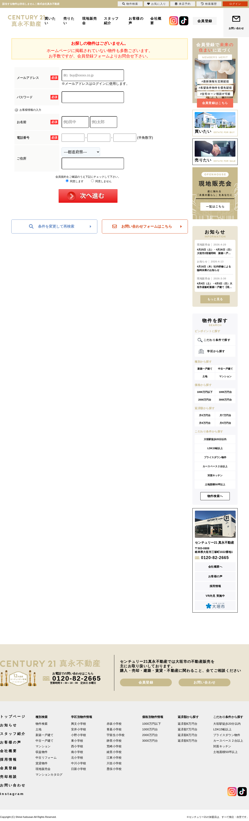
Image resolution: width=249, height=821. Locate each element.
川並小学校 (114, 763)
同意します (75, 181)
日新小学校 (78, 769)
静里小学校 (114, 740)
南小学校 (77, 752)
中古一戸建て (225, 368)
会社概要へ (215, 566)
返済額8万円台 (187, 735)
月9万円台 (225, 423)
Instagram (12, 793)
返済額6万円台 (187, 723)
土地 (204, 376)
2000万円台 (204, 399)
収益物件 (42, 752)
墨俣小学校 (114, 769)
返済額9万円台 (187, 740)
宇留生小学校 (116, 735)
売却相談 (8, 776)
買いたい (50, 21)
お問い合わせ (236, 28)
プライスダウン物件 (215, 457)
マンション (225, 376)
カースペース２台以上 (215, 466)
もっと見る (215, 299)
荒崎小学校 (114, 746)
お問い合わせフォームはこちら (142, 226)
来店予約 (183, 3)
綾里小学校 (114, 752)
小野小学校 (78, 735)
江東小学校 (114, 757)
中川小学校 (78, 763)
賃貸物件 (42, 763)
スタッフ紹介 (111, 21)
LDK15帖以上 (215, 448)
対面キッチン (215, 475)
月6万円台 (204, 415)
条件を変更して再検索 (51, 226)
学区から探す (216, 351)
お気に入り (156, 3)
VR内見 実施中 (215, 595)
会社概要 (156, 21)
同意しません (101, 181)
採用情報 (215, 586)
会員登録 (204, 21)
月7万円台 (225, 415)
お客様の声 (136, 21)
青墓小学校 (114, 729)
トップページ (13, 716)
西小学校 (77, 746)
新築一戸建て (204, 368)
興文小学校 (78, 723)
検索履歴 (209, 3)
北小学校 (77, 757)
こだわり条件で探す (217, 340)
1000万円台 (225, 392)
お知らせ (8, 725)
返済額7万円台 (187, 729)
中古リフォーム (46, 757)
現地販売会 (89, 21)
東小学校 (77, 740)
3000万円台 (225, 399)
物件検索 (42, 723)
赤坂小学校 (114, 723)
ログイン (235, 3)
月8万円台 (204, 423)
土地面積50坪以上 (215, 484)
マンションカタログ (49, 774)
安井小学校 (78, 729)
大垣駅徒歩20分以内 (215, 439)
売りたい (69, 21)
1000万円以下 (204, 392)
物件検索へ (215, 496)
